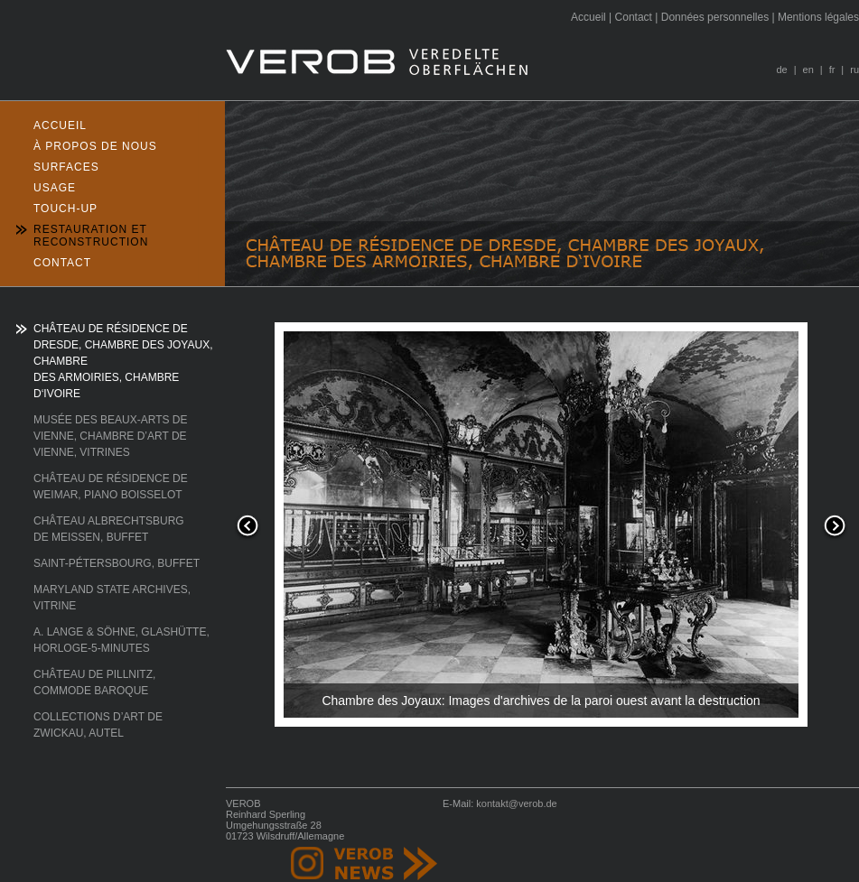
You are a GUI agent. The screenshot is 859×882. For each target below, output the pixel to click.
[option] (541, 526)
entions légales (818, 17)
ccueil (588, 17)
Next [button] (834, 527)
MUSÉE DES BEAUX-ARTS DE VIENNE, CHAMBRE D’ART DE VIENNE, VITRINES (110, 436)
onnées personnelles (715, 17)
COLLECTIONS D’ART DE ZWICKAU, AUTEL (98, 724)
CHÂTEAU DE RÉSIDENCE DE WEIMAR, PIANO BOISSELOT (110, 486)
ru (854, 69)
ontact (633, 17)
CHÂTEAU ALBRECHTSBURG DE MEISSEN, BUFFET (108, 529)
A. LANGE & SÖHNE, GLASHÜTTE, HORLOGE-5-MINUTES (121, 640)
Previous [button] (247, 527)
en (808, 69)
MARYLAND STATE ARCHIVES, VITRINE (112, 597)
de (781, 69)
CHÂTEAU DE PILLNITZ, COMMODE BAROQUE (94, 682)
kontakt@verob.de (516, 803)
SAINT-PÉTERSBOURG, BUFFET (116, 563)
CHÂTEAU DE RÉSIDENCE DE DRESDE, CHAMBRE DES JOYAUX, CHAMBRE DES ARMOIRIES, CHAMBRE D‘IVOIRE (122, 361)
